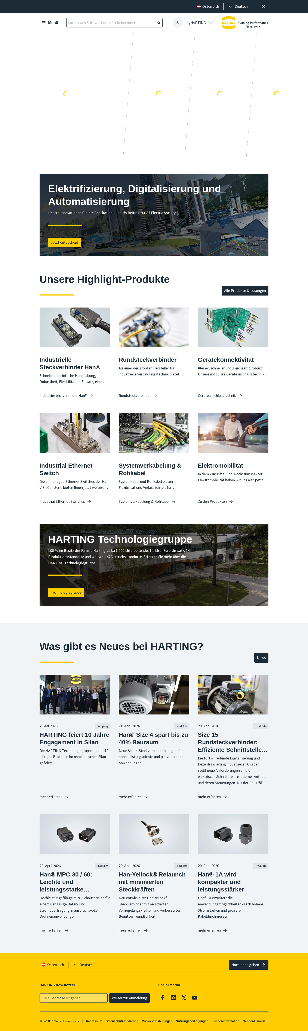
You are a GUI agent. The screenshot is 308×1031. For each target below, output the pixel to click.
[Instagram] (173, 997)
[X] (183, 997)
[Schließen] (263, 6)
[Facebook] (162, 997)
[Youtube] (194, 997)
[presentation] (237, 6)
